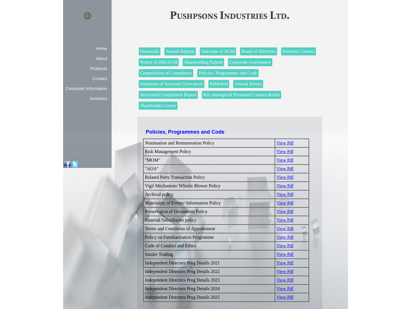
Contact (99, 78)
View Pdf (285, 143)
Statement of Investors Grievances (171, 83)
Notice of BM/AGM (159, 62)
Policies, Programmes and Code (228, 73)
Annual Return (248, 83)
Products (98, 68)
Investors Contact (299, 51)
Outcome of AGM (217, 51)
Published (219, 83)
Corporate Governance (250, 62)
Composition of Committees (166, 73)
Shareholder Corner (158, 105)
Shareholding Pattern (203, 62)
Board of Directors (258, 51)
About (101, 58)
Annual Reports (180, 51)
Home (101, 48)
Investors (98, 98)
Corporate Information (86, 88)
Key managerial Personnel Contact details (241, 94)
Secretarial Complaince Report (168, 94)
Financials (149, 51)
